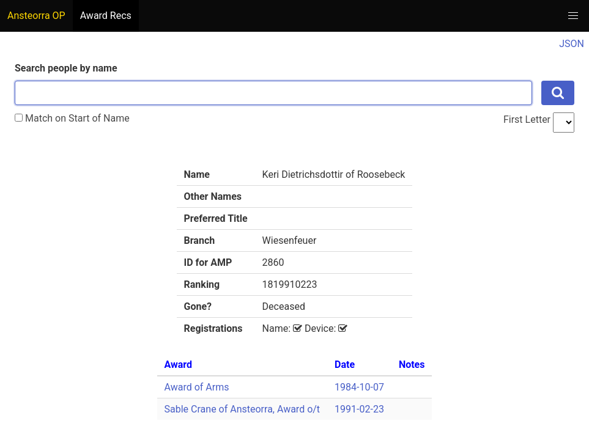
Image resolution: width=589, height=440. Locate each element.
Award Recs (106, 15)
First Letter (526, 119)
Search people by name (66, 68)
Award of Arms (197, 387)
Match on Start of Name (72, 118)
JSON (571, 44)
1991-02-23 (359, 409)
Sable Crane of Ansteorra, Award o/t (242, 409)
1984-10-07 (359, 387)
